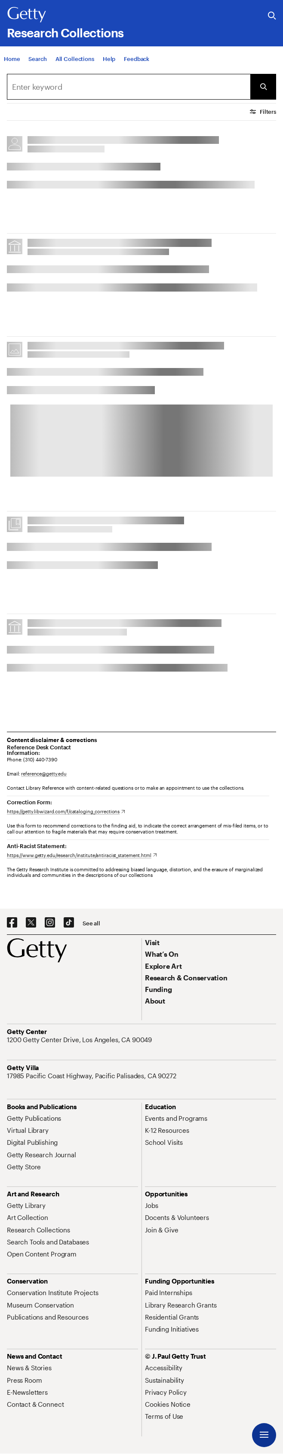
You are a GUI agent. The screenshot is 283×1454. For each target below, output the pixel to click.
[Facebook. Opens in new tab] (12, 922)
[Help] (109, 62)
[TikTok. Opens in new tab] (69, 922)
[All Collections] (74, 62)
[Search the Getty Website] (272, 16)
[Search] (37, 62)
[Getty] (26, 15)
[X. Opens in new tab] (31, 922)
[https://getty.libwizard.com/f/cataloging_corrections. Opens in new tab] (66, 811)
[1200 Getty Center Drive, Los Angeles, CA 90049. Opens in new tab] (80, 1039)
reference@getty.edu (44, 773)
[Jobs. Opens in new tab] (151, 1205)
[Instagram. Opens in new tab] (50, 922)
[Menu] (264, 1435)
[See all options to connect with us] (91, 923)
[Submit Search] (263, 87)
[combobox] (128, 87)
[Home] (12, 62)
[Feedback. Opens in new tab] (136, 62)
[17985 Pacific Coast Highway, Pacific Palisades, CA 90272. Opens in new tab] (92, 1075)
